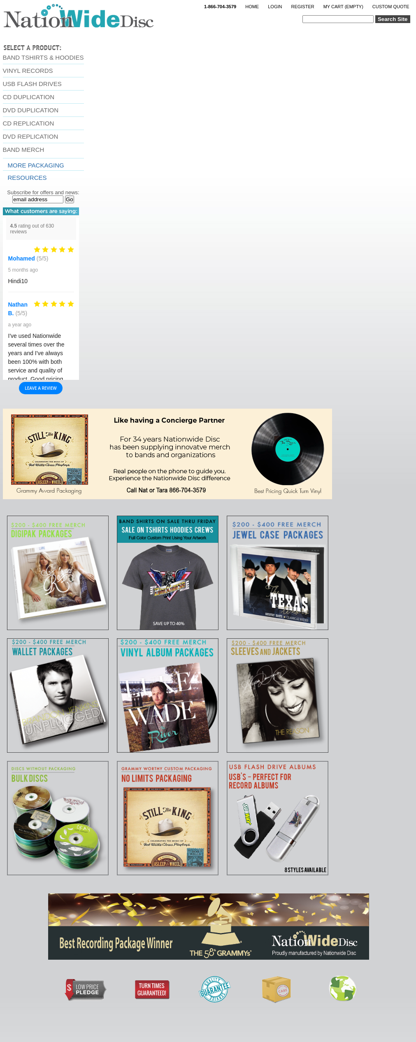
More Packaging (36, 165)
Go (69, 199)
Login (275, 6)
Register (302, 6)
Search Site (393, 19)
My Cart (343, 6)
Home (252, 6)
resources (27, 177)
